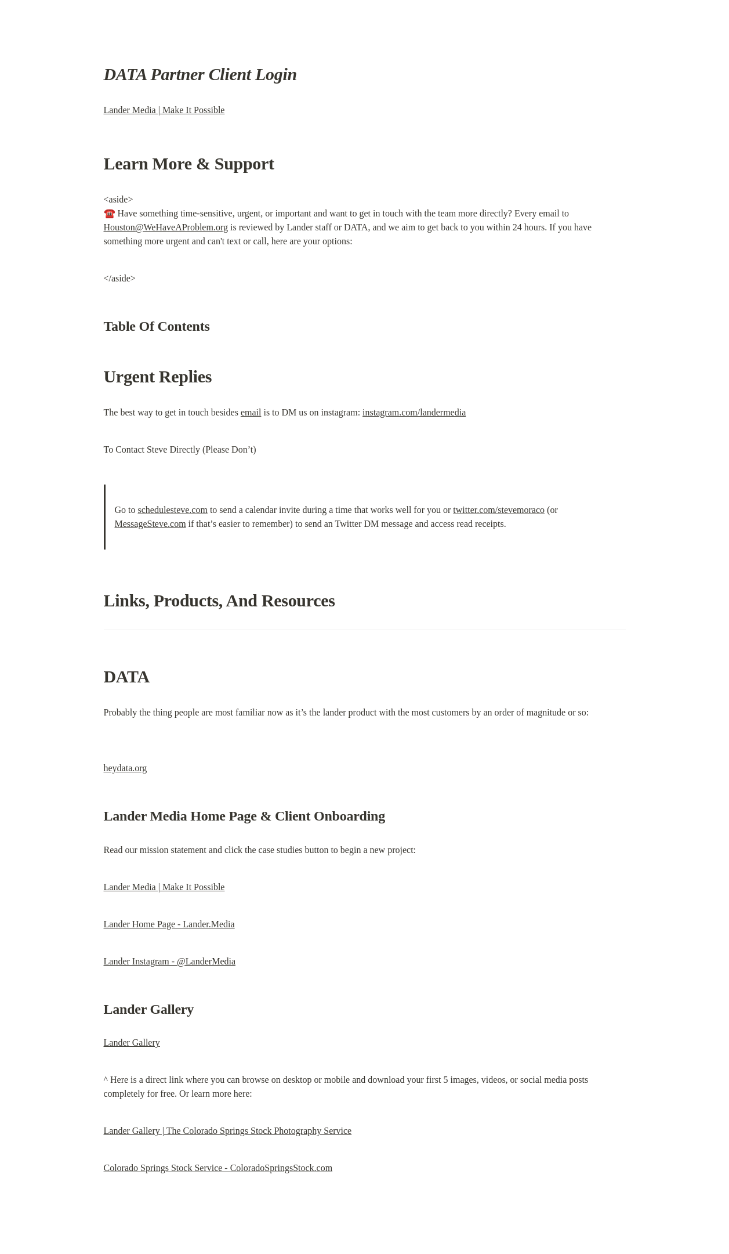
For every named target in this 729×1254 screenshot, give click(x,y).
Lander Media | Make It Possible (164, 110)
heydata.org (125, 768)
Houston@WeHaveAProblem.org (166, 227)
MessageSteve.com (150, 524)
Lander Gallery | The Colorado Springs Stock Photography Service (228, 1131)
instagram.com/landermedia (414, 412)
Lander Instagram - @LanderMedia (170, 961)
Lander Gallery (132, 1042)
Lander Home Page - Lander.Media (169, 924)
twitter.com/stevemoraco (499, 510)
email (251, 412)
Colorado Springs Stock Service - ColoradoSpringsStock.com (218, 1168)
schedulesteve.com (173, 510)
